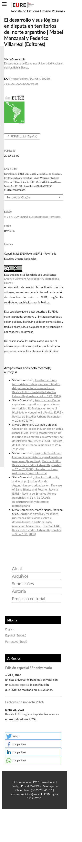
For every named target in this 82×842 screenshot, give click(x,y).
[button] (33, 736)
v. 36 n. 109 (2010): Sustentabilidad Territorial (32, 216)
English (9, 629)
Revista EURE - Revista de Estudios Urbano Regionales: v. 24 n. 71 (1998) (37, 445)
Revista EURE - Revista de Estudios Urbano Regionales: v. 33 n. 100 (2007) (36, 530)
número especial (19, 684)
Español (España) (15, 635)
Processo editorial (28, 598)
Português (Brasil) (16, 641)
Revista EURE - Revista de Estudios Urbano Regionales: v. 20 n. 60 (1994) (37, 416)
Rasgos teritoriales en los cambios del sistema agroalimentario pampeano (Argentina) (37, 457)
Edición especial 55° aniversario (28, 668)
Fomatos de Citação (18, 197)
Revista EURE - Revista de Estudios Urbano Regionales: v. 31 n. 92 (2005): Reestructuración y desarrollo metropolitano (35, 497)
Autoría (19, 590)
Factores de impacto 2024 (24, 702)
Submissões (23, 583)
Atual (17, 568)
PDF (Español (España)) (23, 136)
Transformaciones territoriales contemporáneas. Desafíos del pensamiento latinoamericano (36, 384)
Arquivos (20, 575)
